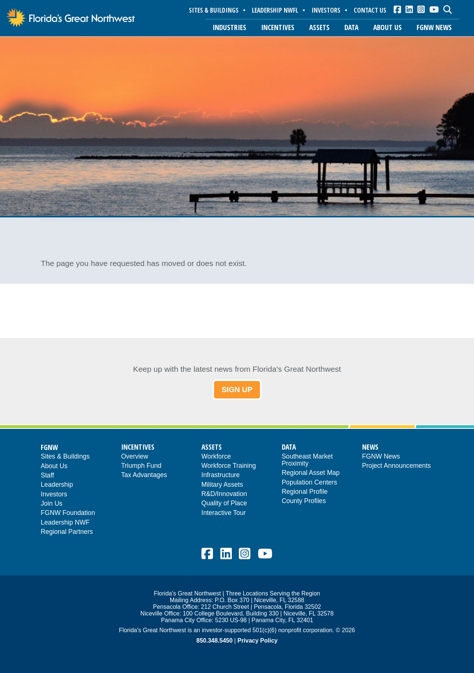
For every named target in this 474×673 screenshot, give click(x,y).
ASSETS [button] (319, 27)
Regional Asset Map (311, 473)
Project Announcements (396, 466)
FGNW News (381, 456)
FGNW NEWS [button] (434, 27)
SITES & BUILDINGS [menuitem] (213, 10)
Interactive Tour (223, 513)
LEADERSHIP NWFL (275, 10)
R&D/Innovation (224, 494)
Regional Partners (67, 532)
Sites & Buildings (65, 456)
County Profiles (304, 501)
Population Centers (309, 482)
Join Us (52, 504)
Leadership (57, 485)
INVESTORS (325, 10)
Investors (54, 494)
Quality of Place (224, 503)
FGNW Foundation (68, 513)
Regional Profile (305, 492)
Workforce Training (228, 466)
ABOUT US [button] (387, 27)
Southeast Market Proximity (307, 460)
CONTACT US (370, 10)
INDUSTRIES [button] (229, 27)
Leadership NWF (65, 522)
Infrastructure (220, 475)
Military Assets (222, 485)
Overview (134, 456)
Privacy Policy (257, 641)
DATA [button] (351, 27)
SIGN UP (237, 389)
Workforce (216, 456)
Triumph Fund (141, 466)
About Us (54, 466)
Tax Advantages (144, 475)
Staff (47, 475)
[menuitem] (397, 9)
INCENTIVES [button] (277, 27)
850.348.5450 (214, 641)
